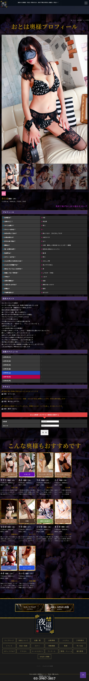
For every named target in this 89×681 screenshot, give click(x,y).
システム (66, 640)
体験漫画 (51, 646)
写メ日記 (80, 646)
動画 (65, 646)
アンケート (52, 651)
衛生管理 (80, 651)
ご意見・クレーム (65, 651)
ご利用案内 (80, 640)
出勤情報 (51, 640)
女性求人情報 (44, 656)
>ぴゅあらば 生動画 (47, 666)
